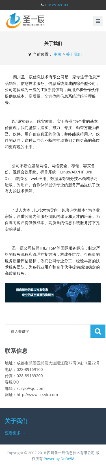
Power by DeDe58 (59, 458)
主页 (58, 54)
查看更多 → (15, 432)
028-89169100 (56, 5)
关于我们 (74, 54)
